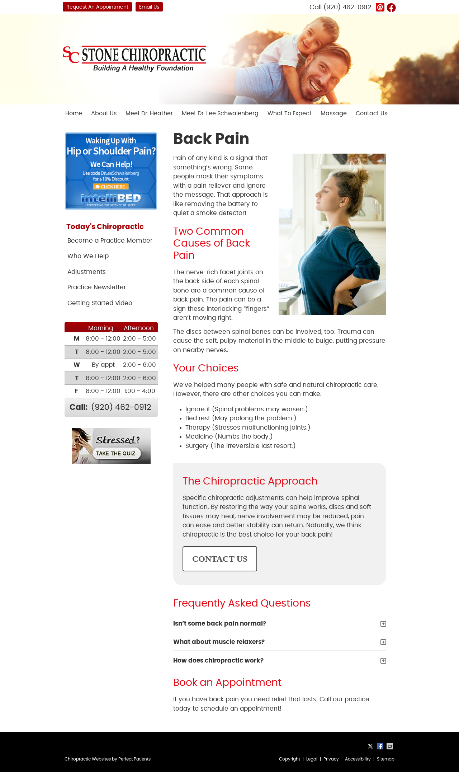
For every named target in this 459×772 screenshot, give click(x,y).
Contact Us (371, 113)
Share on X (371, 746)
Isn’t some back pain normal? (219, 624)
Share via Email (390, 746)
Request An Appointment (97, 7)
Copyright (289, 759)
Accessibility (358, 759)
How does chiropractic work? (218, 661)
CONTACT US (219, 558)
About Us (104, 113)
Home (73, 113)
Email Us (149, 7)
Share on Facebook (381, 746)
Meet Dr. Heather (149, 113)
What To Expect (290, 113)
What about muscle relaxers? (219, 642)
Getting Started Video (99, 303)
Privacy (331, 759)
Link (380, 7)
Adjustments (86, 272)
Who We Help (88, 256)
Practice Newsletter (96, 287)
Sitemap (385, 759)
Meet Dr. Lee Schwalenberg (220, 113)
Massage (334, 113)
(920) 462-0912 (347, 7)
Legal (311, 759)
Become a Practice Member (109, 241)
